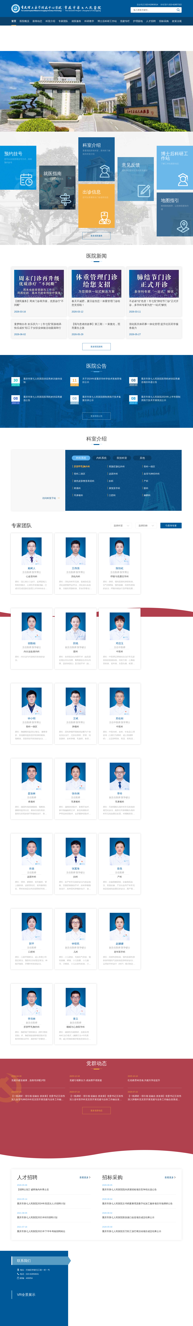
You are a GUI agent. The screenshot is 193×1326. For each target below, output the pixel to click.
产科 (146, 481)
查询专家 (171, 525)
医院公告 (96, 366)
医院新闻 (96, 256)
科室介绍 (50, 21)
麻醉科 (147, 495)
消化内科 (75, 576)
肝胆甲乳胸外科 (82, 466)
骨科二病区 (79, 474)
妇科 (111, 481)
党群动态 (96, 1063)
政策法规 (177, 21)
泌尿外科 (113, 474)
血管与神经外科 (152, 474)
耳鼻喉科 (78, 495)
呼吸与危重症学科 (120, 576)
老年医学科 (119, 952)
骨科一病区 (149, 466)
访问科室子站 (51, 498)
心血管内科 (31, 576)
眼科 (146, 488)
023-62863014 (151, 4)
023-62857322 (175, 4)
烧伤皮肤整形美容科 (84, 481)
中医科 (119, 651)
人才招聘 (151, 21)
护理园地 (138, 21)
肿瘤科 (75, 726)
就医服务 (76, 21)
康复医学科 (114, 488)
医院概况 (24, 21)
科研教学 (89, 21)
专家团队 (63, 21)
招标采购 (164, 21)
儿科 (75, 952)
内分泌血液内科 (32, 651)
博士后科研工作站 (107, 21)
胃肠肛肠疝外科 (117, 466)
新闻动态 (37, 21)
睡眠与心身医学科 (76, 1027)
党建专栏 (125, 21)
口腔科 (112, 495)
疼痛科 (77, 488)
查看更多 (85, 1177)
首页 (13, 21)
